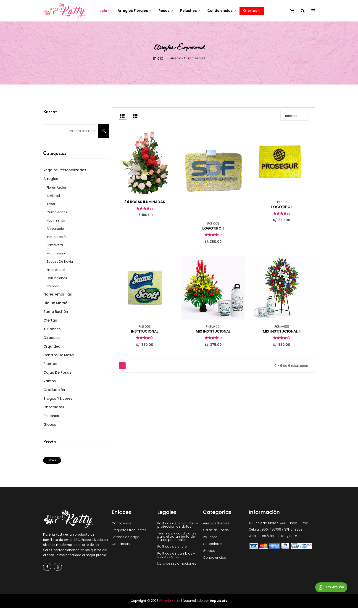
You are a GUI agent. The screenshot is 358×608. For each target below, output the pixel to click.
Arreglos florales (216, 523)
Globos (49, 424)
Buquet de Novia (60, 261)
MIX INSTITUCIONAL (213, 331)
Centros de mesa (58, 355)
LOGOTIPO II (213, 228)
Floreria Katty (169, 600)
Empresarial (56, 269)
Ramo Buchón (55, 311)
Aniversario (55, 228)
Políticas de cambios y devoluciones (176, 555)
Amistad (53, 195)
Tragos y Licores (57, 398)
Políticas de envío (172, 546)
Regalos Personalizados (64, 170)
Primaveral (55, 245)
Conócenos (121, 523)
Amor (51, 204)
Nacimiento (56, 220)
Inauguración (57, 237)
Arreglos (50, 178)
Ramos (49, 381)
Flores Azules (57, 187)
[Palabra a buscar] (70, 131)
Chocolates (53, 407)
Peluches (51, 415)
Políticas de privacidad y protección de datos (177, 525)
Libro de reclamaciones (176, 563)
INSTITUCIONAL (144, 331)
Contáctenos (122, 543)
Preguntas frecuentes (129, 530)
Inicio (158, 58)
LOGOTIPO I (281, 207)
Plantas (50, 363)
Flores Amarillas (57, 294)
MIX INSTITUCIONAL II (281, 331)
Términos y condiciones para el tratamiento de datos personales (176, 536)
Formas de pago (126, 537)
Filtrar (52, 460)
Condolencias (214, 557)
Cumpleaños (57, 212)
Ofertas (50, 320)
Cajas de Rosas (57, 372)
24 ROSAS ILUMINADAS (144, 202)
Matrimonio (56, 253)
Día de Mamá (55, 303)
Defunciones (57, 278)
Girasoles (51, 337)
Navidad (53, 286)
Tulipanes (52, 329)
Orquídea (51, 346)
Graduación (54, 389)
